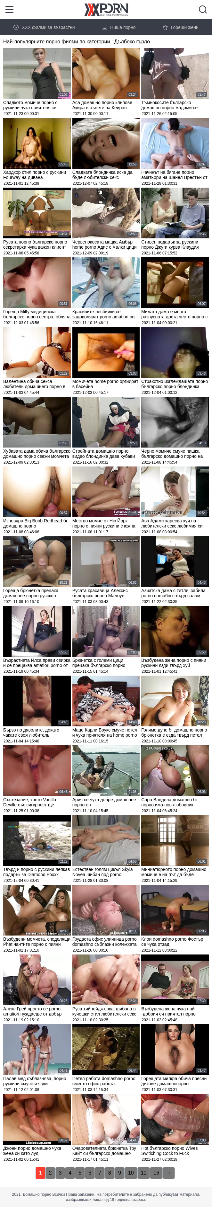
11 (144, 1173)
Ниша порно (119, 27)
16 (156, 1173)
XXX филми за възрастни (44, 27)
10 (131, 1173)
